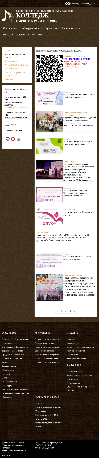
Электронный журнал (76, 358)
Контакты (37, 34)
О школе (9, 50)
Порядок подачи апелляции (47, 362)
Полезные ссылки (9, 381)
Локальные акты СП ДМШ (16, 64)
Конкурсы (9, 79)
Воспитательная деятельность (80, 347)
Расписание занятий (76, 350)
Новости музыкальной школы (15, 55)
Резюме (70, 390)
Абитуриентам (30, 28)
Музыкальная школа (15, 34)
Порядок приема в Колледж (47, 339)
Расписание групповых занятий (15, 73)
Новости (6, 374)
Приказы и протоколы (44, 343)
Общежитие (72, 354)
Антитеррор (7, 385)
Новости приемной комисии (47, 347)
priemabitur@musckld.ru (15, 107)
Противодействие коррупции (15, 389)
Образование (11, 61)
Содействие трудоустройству (80, 386)
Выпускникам (70, 28)
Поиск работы (73, 383)
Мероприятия (8, 370)
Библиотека (7, 377)
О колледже (10, 28)
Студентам (50, 28)
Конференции (73, 343)
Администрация (9, 366)
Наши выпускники (74, 371)
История (5, 362)
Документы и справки (44, 350)
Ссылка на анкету (70, 67)
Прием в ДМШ (11, 68)
